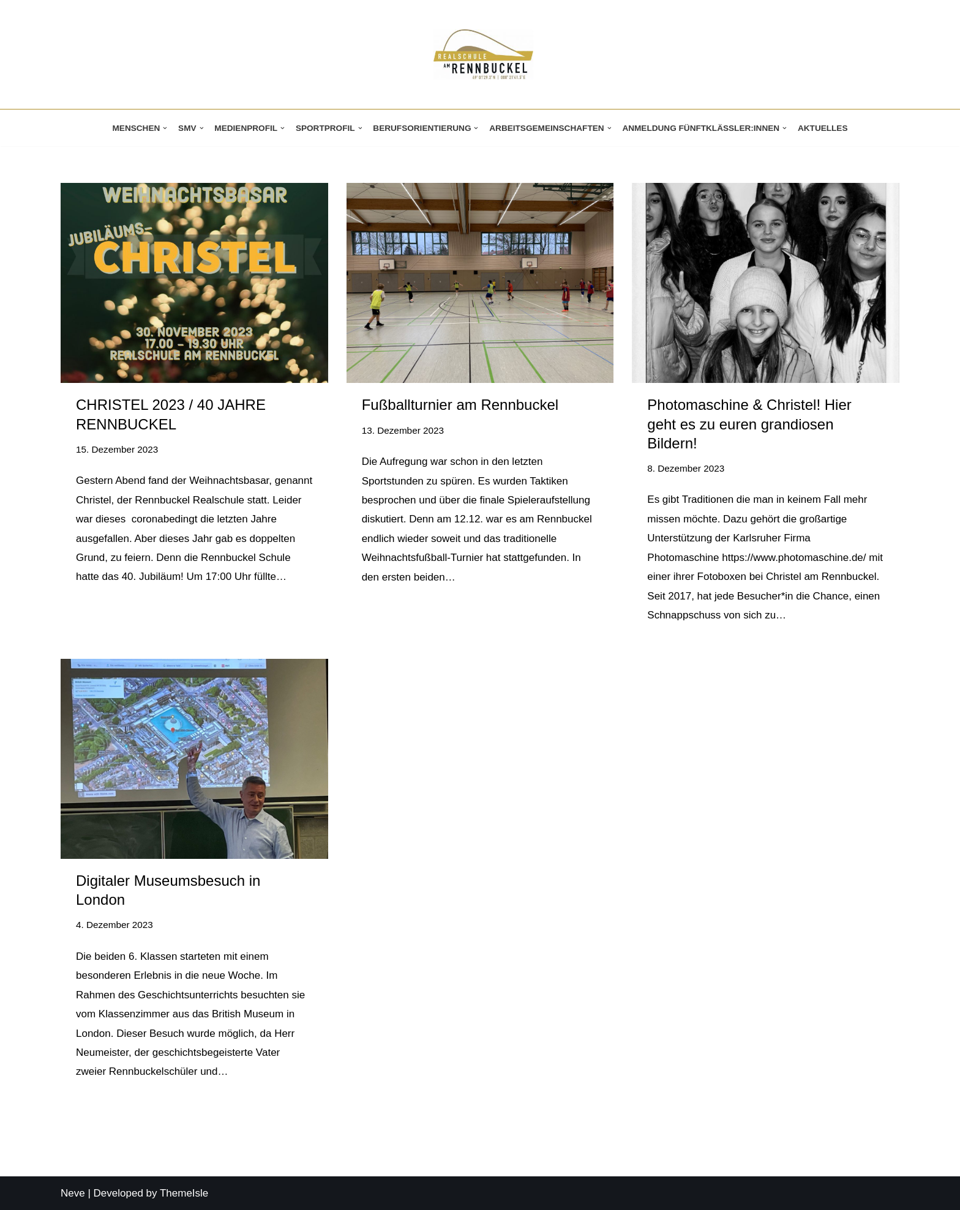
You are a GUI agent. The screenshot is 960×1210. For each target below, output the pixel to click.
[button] (165, 128)
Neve (73, 1193)
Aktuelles (823, 128)
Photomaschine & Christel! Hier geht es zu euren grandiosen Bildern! (749, 423)
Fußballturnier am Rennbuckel (460, 404)
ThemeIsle (184, 1193)
